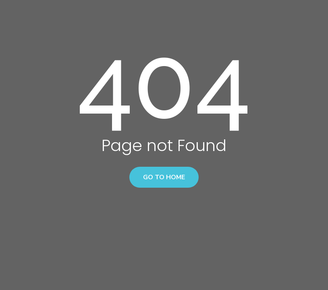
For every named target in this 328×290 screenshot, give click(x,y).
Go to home (164, 177)
